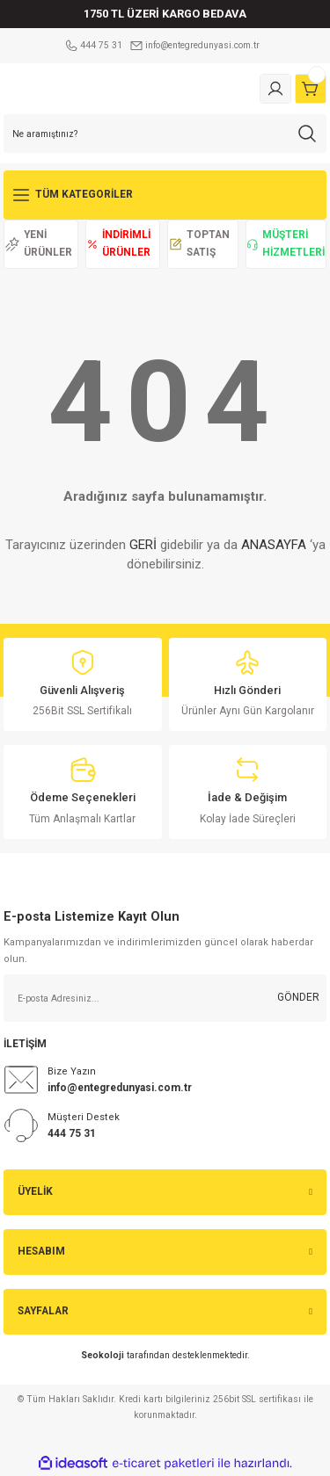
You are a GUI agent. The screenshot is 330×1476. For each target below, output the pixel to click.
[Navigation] (165, 195)
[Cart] (310, 89)
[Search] (165, 133)
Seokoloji (102, 1355)
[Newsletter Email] (165, 998)
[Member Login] (275, 89)
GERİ (143, 545)
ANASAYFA (273, 545)
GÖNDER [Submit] (298, 997)
